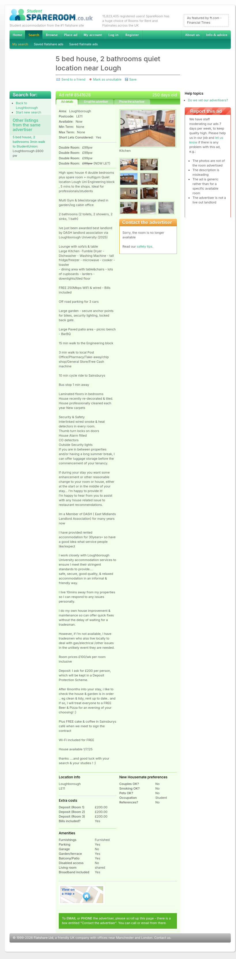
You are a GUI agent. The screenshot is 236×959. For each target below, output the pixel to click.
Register (132, 35)
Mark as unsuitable (107, 79)
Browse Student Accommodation (51, 35)
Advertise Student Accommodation (70, 35)
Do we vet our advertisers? (208, 100)
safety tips (144, 246)
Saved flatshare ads (48, 44)
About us (192, 35)
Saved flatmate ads (83, 44)
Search (33, 35)
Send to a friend (73, 79)
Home (17, 35)
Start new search (28, 112)
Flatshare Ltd (43, 938)
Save (132, 79)
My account (92, 35)
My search (20, 44)
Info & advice (217, 35)
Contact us (162, 938)
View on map (82, 894)
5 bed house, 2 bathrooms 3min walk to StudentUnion (29, 141)
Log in (113, 35)
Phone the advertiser (131, 102)
